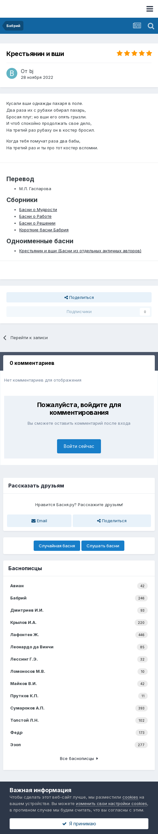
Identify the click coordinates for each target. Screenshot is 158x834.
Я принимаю (79, 823)
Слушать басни (103, 545)
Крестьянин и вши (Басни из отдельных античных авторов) (80, 250)
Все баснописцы (79, 758)
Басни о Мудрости (38, 209)
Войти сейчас (79, 446)
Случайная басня (57, 545)
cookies (130, 797)
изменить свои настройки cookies (111, 803)
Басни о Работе (35, 216)
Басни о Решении (37, 223)
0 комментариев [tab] (32, 363)
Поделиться (79, 297)
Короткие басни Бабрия (44, 229)
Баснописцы (25, 568)
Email (39, 520)
